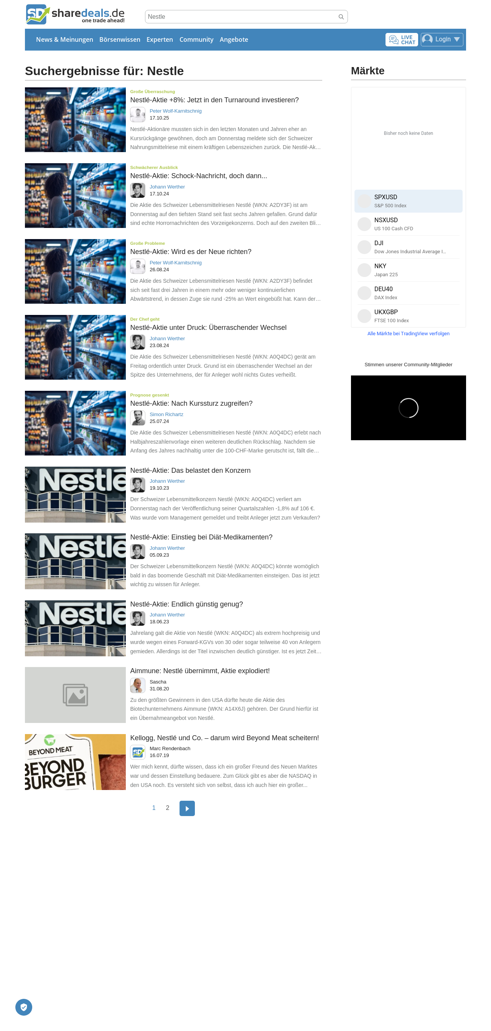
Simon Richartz (166, 414)
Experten (160, 39)
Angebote (234, 39)
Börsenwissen (119, 39)
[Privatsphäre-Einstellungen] (23, 1007)
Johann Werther (167, 187)
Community (197, 39)
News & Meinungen (64, 39)
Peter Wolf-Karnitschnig (175, 111)
